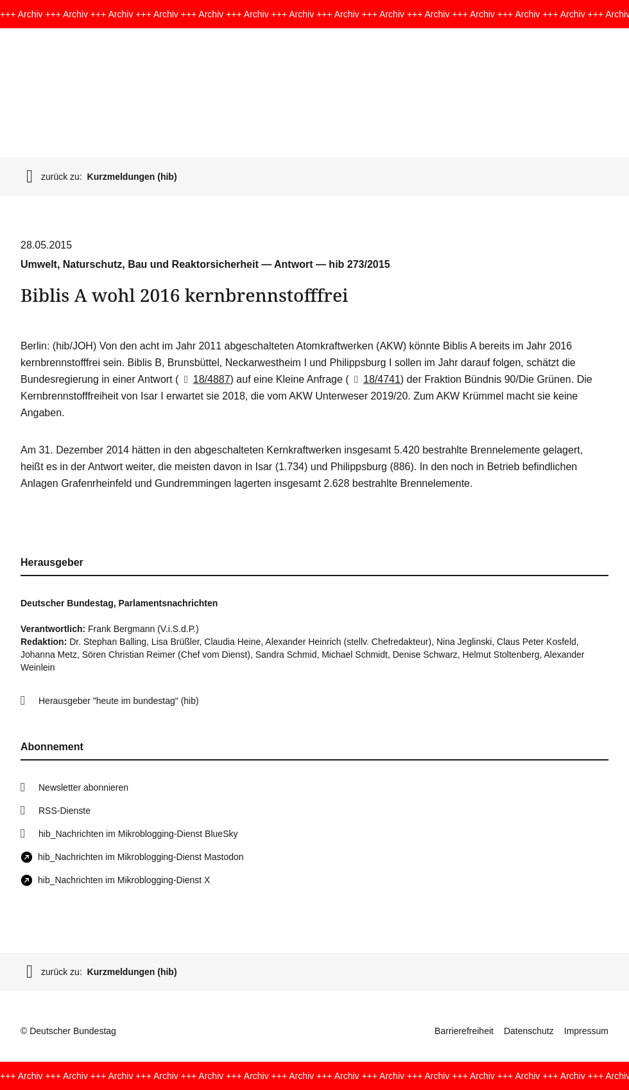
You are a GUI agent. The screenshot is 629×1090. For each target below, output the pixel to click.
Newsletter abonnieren (83, 787)
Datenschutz (529, 1031)
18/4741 (375, 379)
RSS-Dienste (64, 810)
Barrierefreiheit (464, 1031)
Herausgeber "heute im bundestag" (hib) (119, 701)
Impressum (586, 1031)
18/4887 (204, 379)
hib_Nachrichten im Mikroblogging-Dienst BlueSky (138, 834)
